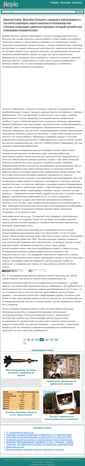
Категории (66, 2)
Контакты (77, 2)
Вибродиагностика (15, 447)
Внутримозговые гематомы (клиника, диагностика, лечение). (35, 449)
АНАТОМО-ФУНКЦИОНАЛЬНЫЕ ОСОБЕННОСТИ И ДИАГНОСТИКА (39, 435)
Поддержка (49, 462)
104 (56, 340)
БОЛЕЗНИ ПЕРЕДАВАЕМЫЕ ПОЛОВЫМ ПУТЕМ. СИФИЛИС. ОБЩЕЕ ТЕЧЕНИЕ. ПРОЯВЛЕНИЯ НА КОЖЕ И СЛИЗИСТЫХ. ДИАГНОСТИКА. (40, 443)
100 (36, 340)
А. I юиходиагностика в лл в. (20, 432)
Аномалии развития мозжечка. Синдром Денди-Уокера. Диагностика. (39, 440)
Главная (54, 2)
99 (32, 340)
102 (46, 340)
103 (51, 340)
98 (29, 340)
